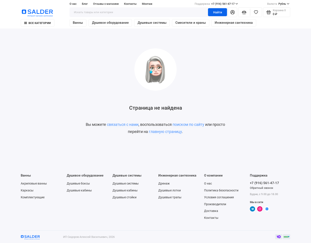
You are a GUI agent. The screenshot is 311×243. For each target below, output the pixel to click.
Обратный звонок (261, 187)
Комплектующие (32, 197)
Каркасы (27, 190)
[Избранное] (256, 12)
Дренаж (164, 183)
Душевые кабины (79, 190)
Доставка (211, 211)
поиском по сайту (188, 124)
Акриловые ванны (34, 183)
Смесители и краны (190, 23)
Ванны (78, 23)
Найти (217, 12)
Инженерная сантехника (234, 23)
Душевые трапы (169, 197)
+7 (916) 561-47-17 (216, 3)
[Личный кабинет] (232, 12)
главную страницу (165, 131)
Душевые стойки (124, 197)
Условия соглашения (219, 197)
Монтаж (147, 3)
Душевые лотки (169, 190)
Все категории (37, 23)
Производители (215, 204)
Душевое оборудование (110, 23)
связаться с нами (122, 124)
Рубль (278, 3)
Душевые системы (152, 23)
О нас (73, 3)
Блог (85, 3)
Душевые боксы (78, 183)
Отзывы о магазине (106, 3)
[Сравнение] (244, 12)
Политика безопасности (221, 190)
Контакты (130, 3)
